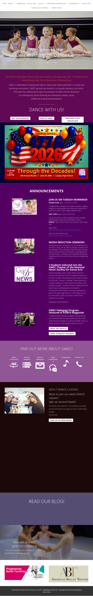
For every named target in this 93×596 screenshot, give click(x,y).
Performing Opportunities (56, 3)
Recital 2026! (31, 3)
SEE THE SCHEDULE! (20, 118)
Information (73, 3)
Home (4, 3)
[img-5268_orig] (24, 253)
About (10, 3)
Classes (40, 3)
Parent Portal (56, 8)
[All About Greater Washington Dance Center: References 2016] (68, 542)
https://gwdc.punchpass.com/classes (60, 236)
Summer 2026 (21, 3)
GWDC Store (86, 3)
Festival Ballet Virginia (39, 8)
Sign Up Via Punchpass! (61, 420)
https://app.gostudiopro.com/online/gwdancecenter (65, 230)
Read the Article (58, 329)
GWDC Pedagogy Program (62, 334)
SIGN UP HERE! (46, 118)
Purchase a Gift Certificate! (72, 120)
